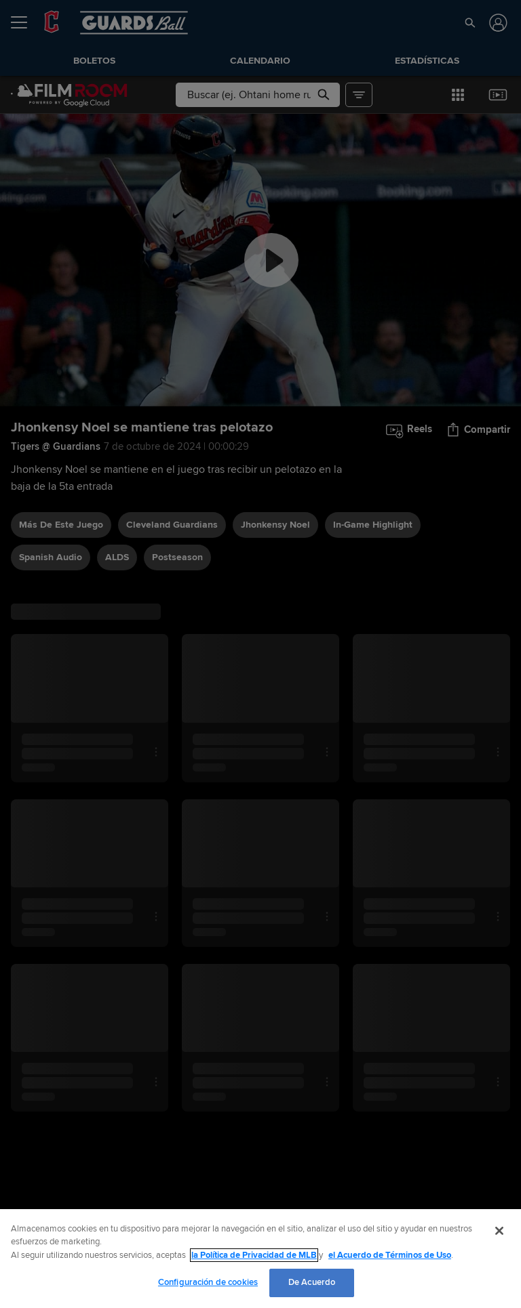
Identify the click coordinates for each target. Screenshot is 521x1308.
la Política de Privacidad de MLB (254, 1255)
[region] (260, 1258)
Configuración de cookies (208, 1282)
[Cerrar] (499, 1231)
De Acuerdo (311, 1282)
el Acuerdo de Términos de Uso (389, 1255)
